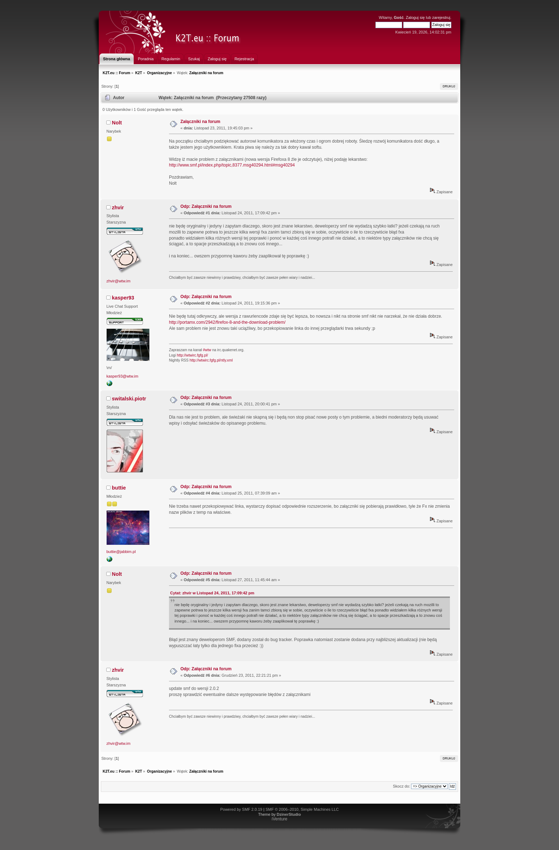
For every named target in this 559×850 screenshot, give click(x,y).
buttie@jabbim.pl (121, 551)
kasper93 (123, 298)
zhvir (118, 207)
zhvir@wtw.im (118, 281)
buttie (119, 488)
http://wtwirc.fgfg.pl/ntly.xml (211, 360)
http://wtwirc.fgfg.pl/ (192, 355)
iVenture (279, 818)
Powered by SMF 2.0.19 (241, 809)
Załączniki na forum (200, 121)
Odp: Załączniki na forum (205, 206)
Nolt (117, 123)
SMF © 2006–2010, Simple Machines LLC (302, 809)
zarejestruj (441, 17)
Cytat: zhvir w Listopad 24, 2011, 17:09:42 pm (212, 593)
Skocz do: (401, 786)
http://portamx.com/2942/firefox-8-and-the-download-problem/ (227, 322)
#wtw (207, 350)
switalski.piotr (129, 398)
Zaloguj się (415, 17)
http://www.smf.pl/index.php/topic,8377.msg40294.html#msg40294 (232, 165)
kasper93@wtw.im (122, 376)
